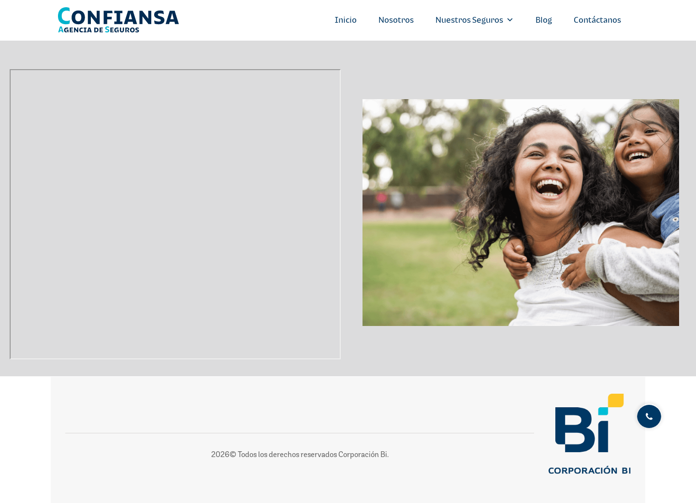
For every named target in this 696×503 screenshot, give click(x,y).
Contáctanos (597, 20)
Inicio (346, 20)
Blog (544, 20)
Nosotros (396, 20)
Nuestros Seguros (474, 19)
